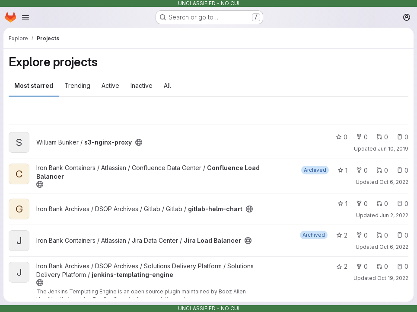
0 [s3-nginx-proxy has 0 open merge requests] (382, 137)
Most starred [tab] (33, 85)
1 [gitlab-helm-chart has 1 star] (342, 203)
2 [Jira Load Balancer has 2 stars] (341, 235)
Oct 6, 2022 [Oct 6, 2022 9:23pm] (393, 182)
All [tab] (167, 85)
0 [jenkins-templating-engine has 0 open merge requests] (382, 266)
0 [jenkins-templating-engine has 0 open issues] (402, 266)
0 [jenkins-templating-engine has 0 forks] (362, 266)
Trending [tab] (77, 85)
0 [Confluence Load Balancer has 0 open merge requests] (382, 170)
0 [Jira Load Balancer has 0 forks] (362, 235)
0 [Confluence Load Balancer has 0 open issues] (402, 170)
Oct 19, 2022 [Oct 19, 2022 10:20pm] (392, 278)
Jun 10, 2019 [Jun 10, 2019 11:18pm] (393, 148)
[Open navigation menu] (25, 17)
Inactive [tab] (142, 85)
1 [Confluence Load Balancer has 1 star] (342, 170)
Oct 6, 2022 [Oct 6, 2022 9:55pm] (393, 247)
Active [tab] (110, 85)
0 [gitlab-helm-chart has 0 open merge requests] (382, 203)
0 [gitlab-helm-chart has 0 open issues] (402, 203)
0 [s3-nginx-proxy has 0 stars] (341, 137)
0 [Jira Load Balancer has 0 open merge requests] (382, 235)
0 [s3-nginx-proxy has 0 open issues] (402, 137)
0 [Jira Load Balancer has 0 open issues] (402, 235)
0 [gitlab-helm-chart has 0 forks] (362, 203)
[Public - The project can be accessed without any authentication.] (138, 142)
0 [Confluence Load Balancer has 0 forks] (362, 170)
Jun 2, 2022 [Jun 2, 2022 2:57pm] (394, 215)
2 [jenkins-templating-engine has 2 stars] (341, 266)
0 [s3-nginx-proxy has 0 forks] (362, 137)
